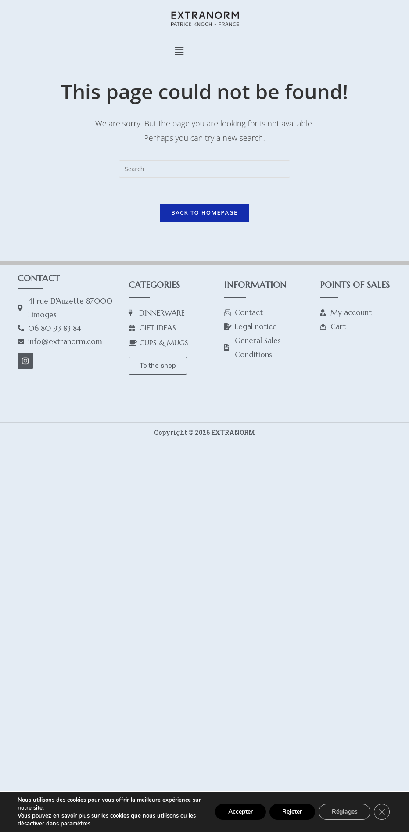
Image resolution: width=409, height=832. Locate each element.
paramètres (75, 824)
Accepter (239, 811)
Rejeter (291, 811)
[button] (179, 51)
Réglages (344, 811)
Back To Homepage (204, 213)
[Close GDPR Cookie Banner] (382, 812)
